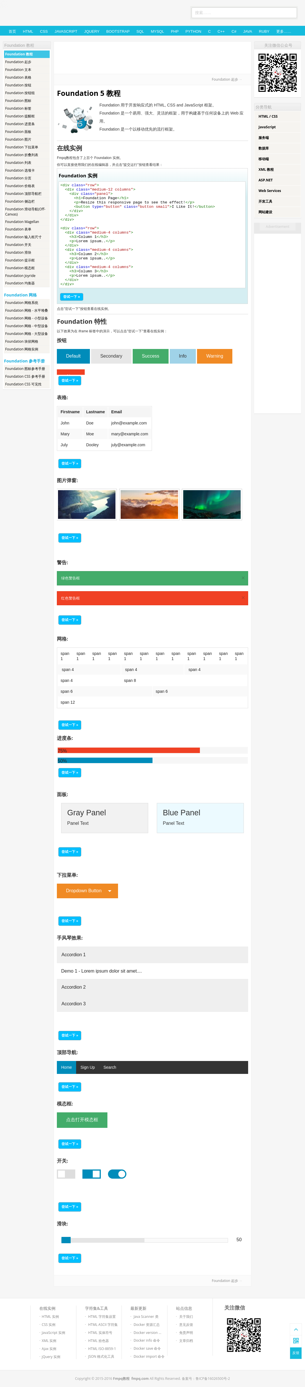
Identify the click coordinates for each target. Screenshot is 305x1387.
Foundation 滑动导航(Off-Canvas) (25, 212)
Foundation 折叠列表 (21, 154)
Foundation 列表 (18, 162)
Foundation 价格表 (20, 185)
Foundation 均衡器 (20, 283)
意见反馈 (186, 1324)
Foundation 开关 (18, 244)
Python (193, 31)
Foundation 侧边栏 (20, 201)
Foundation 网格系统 (21, 302)
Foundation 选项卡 (20, 170)
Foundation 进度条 (20, 123)
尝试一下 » (71, 296)
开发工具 (265, 201)
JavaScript (66, 31)
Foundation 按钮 (18, 85)
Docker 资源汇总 (147, 1324)
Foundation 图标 (18, 100)
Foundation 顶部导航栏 (23, 193)
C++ (221, 31)
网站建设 (265, 211)
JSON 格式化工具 (101, 1356)
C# (233, 31)
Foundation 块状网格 (21, 341)
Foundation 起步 (18, 61)
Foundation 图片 (18, 139)
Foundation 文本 (18, 69)
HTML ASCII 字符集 (103, 1324)
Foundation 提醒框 (20, 116)
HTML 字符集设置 (102, 1316)
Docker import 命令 (149, 1356)
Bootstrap (118, 31)
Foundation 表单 (18, 229)
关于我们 (186, 1316)
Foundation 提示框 (20, 260)
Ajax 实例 (49, 1348)
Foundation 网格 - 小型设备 (26, 318)
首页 (12, 31)
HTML (28, 31)
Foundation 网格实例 (21, 349)
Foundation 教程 (19, 54)
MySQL (157, 31)
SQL (140, 31)
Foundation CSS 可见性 (23, 384)
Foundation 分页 (18, 178)
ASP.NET (265, 180)
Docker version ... (147, 1332)
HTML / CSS (267, 116)
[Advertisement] (152, 57)
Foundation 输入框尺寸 (23, 236)
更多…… (283, 31)
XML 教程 (266, 169)
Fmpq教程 (121, 1378)
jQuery (91, 31)
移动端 (263, 158)
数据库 (263, 148)
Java (247, 31)
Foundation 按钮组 (20, 92)
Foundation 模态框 (20, 267)
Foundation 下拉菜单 (21, 147)
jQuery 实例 (51, 1356)
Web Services (269, 190)
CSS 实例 (48, 1324)
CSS (44, 31)
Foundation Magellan (22, 221)
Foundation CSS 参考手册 (25, 376)
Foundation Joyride (20, 275)
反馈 (295, 1353)
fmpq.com (139, 1378)
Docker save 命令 (147, 1348)
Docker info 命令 (147, 1340)
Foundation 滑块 (18, 252)
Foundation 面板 (18, 131)
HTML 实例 (50, 1316)
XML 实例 (49, 1340)
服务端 (263, 137)
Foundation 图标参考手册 (25, 368)
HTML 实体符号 (100, 1332)
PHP (175, 31)
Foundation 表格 (18, 77)
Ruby (264, 31)
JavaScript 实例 (53, 1332)
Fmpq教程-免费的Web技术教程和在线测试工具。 (45, 13)
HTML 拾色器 (98, 1340)
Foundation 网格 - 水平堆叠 (26, 310)
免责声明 (186, 1332)
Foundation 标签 (18, 108)
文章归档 (186, 1340)
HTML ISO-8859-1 (102, 1348)
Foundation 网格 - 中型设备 (26, 325)
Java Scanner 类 (146, 1316)
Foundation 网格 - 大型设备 (26, 333)
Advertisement (277, 226)
